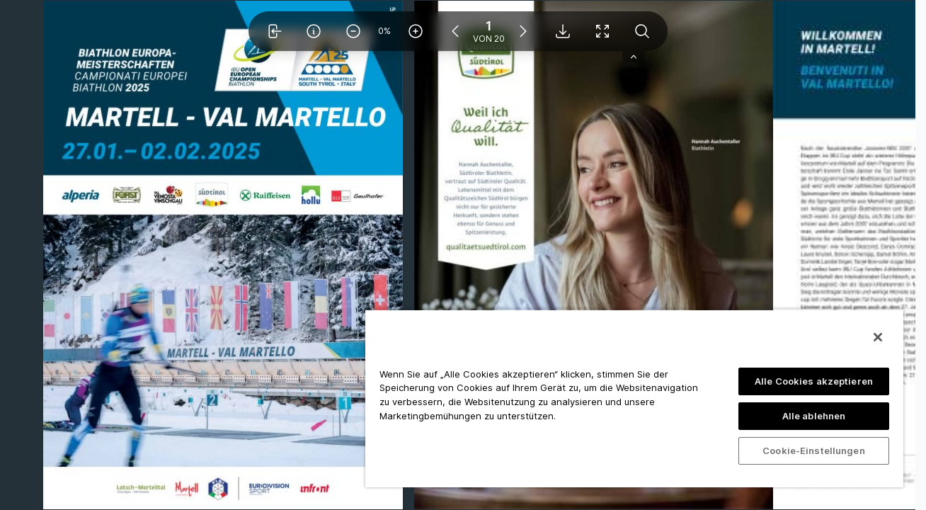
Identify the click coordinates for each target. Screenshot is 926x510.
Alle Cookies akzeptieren (814, 381)
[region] (634, 398)
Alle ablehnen (814, 415)
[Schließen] (877, 337)
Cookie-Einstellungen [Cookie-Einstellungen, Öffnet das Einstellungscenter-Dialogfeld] (813, 450)
